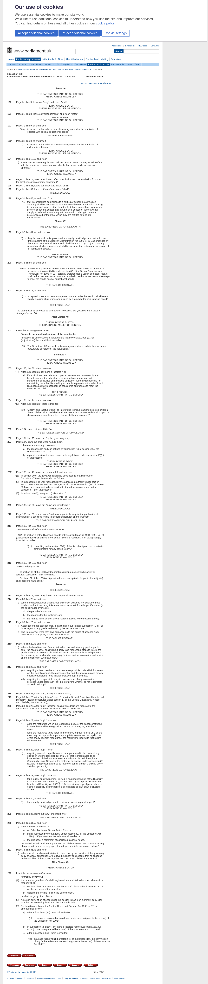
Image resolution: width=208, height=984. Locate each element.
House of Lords (35, 64)
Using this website (71, 978)
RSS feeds (142, 46)
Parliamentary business (28, 59)
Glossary (20, 978)
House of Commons (17, 64)
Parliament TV (117, 64)
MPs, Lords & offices (52, 59)
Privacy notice (95, 978)
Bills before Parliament (83, 69)
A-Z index (10, 978)
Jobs (59, 978)
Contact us (155, 46)
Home (11, 59)
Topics (137, 64)
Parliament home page (26, 69)
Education (116, 59)
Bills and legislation (65, 69)
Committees (80, 64)
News (129, 64)
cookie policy (105, 23)
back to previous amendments (95, 83)
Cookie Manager (119, 978)
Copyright (84, 978)
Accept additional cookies (36, 33)
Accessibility (116, 46)
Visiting (104, 59)
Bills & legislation (64, 64)
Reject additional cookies (80, 33)
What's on (49, 64)
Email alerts (130, 46)
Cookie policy (106, 978)
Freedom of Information (46, 978)
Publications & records (98, 64)
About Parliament (74, 59)
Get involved (92, 59)
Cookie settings (115, 33)
